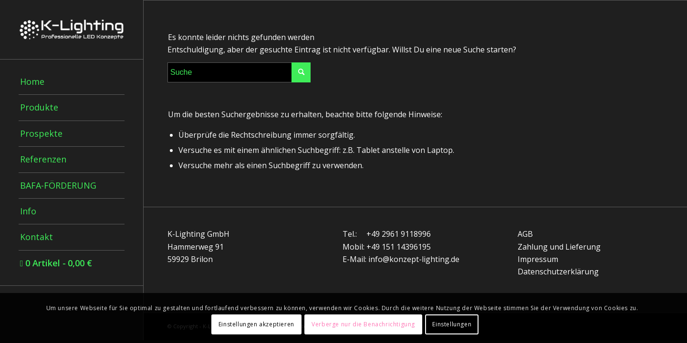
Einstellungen (451, 324)
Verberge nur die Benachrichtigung (363, 324)
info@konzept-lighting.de (413, 259)
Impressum (538, 259)
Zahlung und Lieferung (559, 247)
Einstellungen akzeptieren (256, 324)
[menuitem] (72, 82)
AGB (525, 234)
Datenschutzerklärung (558, 271)
